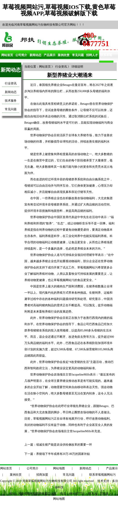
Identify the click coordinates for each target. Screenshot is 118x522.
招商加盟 (42, 474)
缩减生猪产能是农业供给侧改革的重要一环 (64, 444)
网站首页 (7, 55)
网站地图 (59, 468)
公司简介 (21, 55)
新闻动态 (35, 55)
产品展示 (49, 55)
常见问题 (78, 55)
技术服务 (11, 100)
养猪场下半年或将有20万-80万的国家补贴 (63, 453)
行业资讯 (11, 83)
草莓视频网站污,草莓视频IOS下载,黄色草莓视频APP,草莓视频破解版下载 (59, 10)
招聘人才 (92, 55)
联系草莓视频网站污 (102, 474)
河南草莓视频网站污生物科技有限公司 (47, 481)
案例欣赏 (63, 55)
